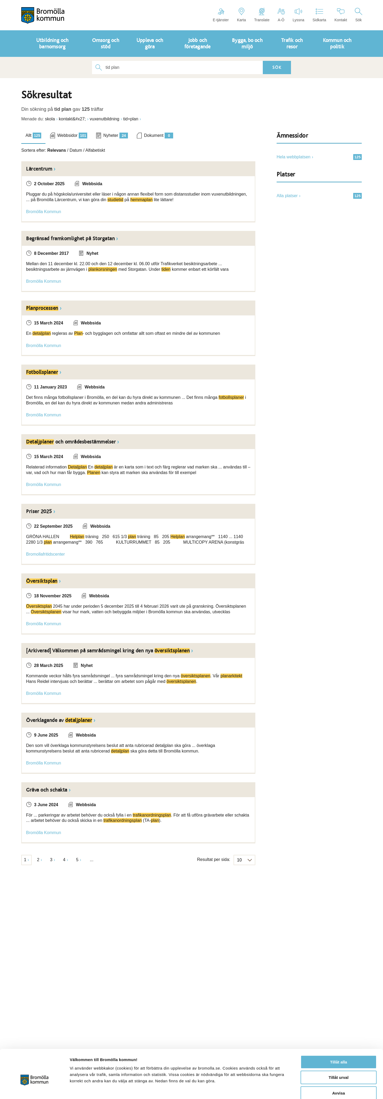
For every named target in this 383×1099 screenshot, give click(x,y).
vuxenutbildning (104, 119)
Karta (241, 15)
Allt (33, 135)
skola (50, 119)
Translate (261, 15)
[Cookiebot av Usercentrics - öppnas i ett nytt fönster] (34, 1089)
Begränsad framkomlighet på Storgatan (70, 238)
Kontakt (340, 15)
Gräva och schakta (46, 790)
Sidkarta (319, 15)
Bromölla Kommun (43, 211)
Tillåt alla (338, 1034)
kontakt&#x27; (72, 119)
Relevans (56, 150)
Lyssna (298, 15)
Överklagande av (59, 720)
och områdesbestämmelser (71, 442)
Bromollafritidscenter (45, 554)
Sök (358, 15)
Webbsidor (72, 135)
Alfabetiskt (95, 150)
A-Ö (281, 15)
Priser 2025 (39, 511)
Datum (75, 150)
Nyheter (115, 135)
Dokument (158, 135)
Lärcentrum (39, 169)
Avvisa (338, 1065)
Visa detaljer (289, 1088)
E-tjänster (221, 15)
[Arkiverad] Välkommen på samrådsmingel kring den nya (108, 650)
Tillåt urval (339, 1049)
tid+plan (130, 119)
